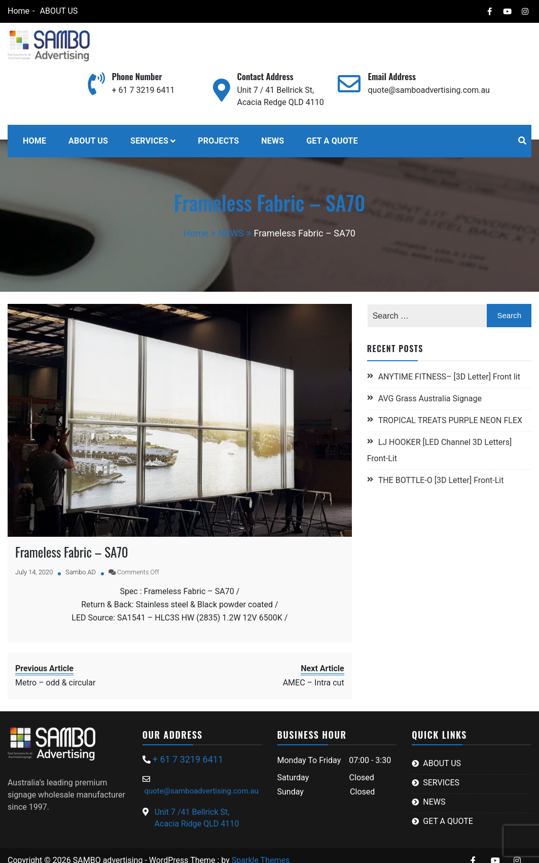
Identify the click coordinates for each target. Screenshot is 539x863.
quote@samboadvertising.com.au (428, 90)
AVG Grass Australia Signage (430, 398)
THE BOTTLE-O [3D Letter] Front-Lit (441, 480)
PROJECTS (218, 141)
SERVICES (149, 141)
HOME (34, 141)
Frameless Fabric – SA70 (71, 551)
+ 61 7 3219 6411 (143, 90)
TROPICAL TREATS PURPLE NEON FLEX (451, 420)
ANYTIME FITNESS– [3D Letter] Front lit (449, 377)
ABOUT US (59, 11)
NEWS (272, 141)
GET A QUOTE (331, 141)
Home (18, 11)
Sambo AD (80, 572)
